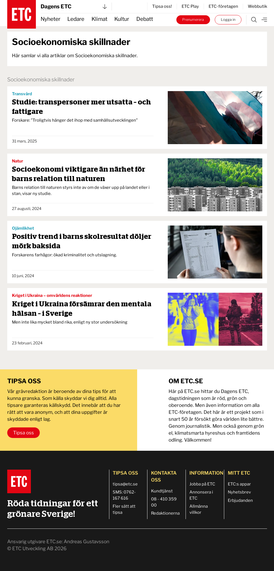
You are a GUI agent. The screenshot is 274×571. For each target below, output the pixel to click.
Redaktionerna (165, 513)
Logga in (228, 19)
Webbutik (257, 6)
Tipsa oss (23, 432)
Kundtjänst (162, 491)
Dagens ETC (74, 6)
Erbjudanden (240, 500)
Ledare (75, 19)
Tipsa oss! (162, 6)
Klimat (99, 19)
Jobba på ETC (202, 484)
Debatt (144, 19)
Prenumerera (193, 19)
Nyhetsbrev (239, 492)
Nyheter (50, 19)
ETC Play (190, 6)
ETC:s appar (239, 484)
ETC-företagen (223, 6)
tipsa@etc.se (125, 484)
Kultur (121, 19)
